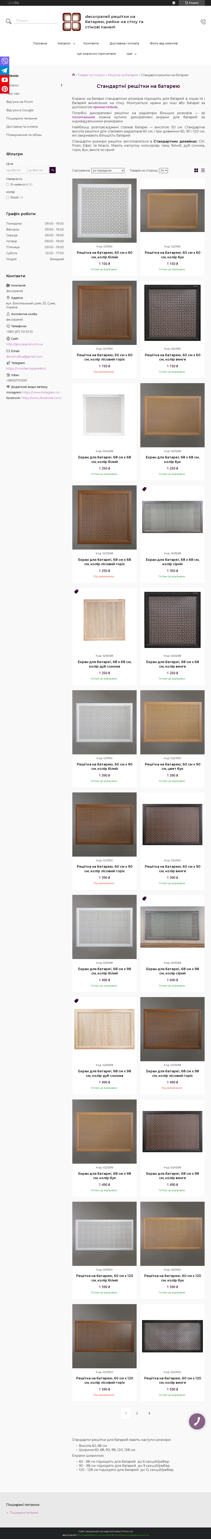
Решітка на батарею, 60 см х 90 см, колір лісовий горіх (104, 869)
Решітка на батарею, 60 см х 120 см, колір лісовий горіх (104, 1380)
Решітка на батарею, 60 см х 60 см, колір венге (172, 357)
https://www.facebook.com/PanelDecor (42, 398)
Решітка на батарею (123, 75)
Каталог (64, 43)
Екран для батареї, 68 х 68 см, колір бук (172, 459)
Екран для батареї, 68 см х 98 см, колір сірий (172, 971)
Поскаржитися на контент (95, 1535)
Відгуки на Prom (19, 102)
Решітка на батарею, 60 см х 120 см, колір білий (104, 1278)
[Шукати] (8, 22)
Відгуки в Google (20, 110)
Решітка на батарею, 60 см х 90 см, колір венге (172, 869)
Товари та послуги (91, 75)
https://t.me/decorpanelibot (26, 368)
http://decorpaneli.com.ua (24, 344)
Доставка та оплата (22, 127)
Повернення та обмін (24, 135)
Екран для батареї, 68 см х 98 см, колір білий (104, 971)
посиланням (83, 117)
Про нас (13, 93)
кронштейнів (105, 107)
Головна (40, 43)
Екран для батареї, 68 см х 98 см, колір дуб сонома (104, 1073)
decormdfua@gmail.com (24, 356)
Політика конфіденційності (131, 1535)
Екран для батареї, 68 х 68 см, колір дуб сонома (104, 664)
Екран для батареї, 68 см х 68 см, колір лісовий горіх (104, 562)
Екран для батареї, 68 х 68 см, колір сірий (172, 562)
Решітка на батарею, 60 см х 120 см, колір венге (172, 1380)
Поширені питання (21, 118)
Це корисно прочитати (96, 54)
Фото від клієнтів (164, 43)
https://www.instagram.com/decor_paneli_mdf (43, 392)
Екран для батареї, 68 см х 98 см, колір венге (172, 1176)
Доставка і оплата (124, 43)
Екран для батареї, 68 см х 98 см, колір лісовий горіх (172, 1073)
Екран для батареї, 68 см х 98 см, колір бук (104, 1176)
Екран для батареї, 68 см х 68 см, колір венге (172, 664)
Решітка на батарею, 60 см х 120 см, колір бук (172, 1278)
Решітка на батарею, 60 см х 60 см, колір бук (172, 255)
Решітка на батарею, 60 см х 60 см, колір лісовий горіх (104, 357)
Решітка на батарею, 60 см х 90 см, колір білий (104, 766)
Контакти (91, 43)
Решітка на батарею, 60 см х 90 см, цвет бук (172, 766)
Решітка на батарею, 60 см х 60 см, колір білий (104, 255)
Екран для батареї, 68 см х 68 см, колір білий (104, 459)
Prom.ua (127, 1531)
